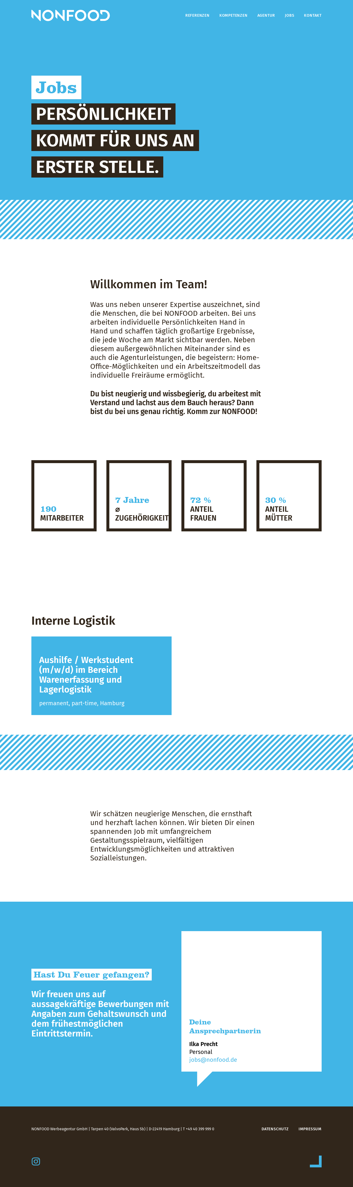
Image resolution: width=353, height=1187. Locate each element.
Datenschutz (275, 1129)
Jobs (289, 15)
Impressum (310, 1129)
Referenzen (197, 15)
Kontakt (313, 15)
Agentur (266, 15)
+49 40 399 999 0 (200, 1129)
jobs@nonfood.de (213, 1059)
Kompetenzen (233, 15)
